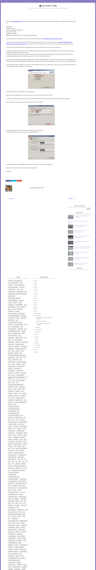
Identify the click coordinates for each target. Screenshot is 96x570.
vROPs (13, 399)
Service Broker (16, 458)
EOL (28, 304)
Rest (30, 456)
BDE (13, 253)
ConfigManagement (17, 355)
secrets (27, 526)
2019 (39, 241)
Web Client (25, 371)
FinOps (18, 436)
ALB (23, 408)
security (25, 231)
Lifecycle (18, 306)
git (23, 340)
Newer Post (14, 209)
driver (14, 340)
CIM (29, 414)
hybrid (14, 386)
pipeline (14, 516)
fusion (18, 382)
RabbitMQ (14, 293)
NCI (29, 447)
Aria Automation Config (19, 267)
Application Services (23, 412)
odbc (28, 511)
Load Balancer (22, 269)
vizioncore (28, 548)
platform (21, 516)
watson (19, 557)
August (41, 276)
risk (18, 526)
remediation (15, 524)
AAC (13, 408)
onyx (13, 513)
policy (27, 516)
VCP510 (23, 463)
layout (21, 502)
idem (24, 500)
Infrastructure (16, 443)
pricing (14, 315)
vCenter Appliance (22, 542)
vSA (26, 544)
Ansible (27, 410)
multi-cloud (15, 313)
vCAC (16, 344)
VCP (13, 297)
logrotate (15, 388)
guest (28, 382)
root (23, 393)
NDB (13, 450)
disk (26, 338)
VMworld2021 (27, 467)
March (41, 287)
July (41, 279)
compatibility (16, 483)
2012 (39, 256)
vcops (13, 548)
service (14, 529)
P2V (21, 329)
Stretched (15, 295)
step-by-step (15, 234)
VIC (29, 236)
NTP (24, 450)
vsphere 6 (14, 555)
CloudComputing (17, 425)
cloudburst (15, 480)
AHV (17, 408)
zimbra (21, 559)
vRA (25, 234)
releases (23, 253)
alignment (25, 333)
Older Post (56, 209)
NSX (29, 269)
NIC (17, 450)
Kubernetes (23, 236)
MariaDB (27, 445)
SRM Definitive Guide (21, 21)
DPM (13, 432)
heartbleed (27, 498)
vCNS (23, 280)
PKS (13, 284)
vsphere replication (18, 275)
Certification (23, 282)
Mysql (21, 447)
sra (17, 395)
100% (22, 406)
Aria (20, 264)
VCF (21, 366)
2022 (39, 234)
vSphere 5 (14, 264)
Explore (14, 434)
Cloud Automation (17, 353)
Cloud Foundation (17, 423)
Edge (13, 329)
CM (13, 417)
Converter (15, 304)
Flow (23, 436)
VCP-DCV (26, 366)
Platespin (27, 452)
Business (21, 414)
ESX (29, 282)
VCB (13, 463)
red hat (14, 522)
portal (14, 393)
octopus (23, 511)
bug (17, 297)
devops (21, 338)
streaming (15, 535)
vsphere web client (24, 555)
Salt (17, 366)
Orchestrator (16, 258)
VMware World (26, 368)
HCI (27, 439)
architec (19, 373)
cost (23, 335)
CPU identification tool (22, 417)
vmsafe (14, 553)
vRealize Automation (18, 242)
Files (13, 436)
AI (19, 408)
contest (22, 310)
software (15, 533)
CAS (13, 327)
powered (20, 518)
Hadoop (14, 269)
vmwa (19, 553)
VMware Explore (16, 467)
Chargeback (15, 251)
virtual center (24, 344)
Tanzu (13, 247)
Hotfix (25, 441)
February (42, 290)
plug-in (20, 342)
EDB (24, 432)
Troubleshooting (25, 295)
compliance (15, 377)
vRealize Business (22, 399)
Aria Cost (14, 349)
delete (22, 485)
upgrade (23, 273)
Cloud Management (17, 260)
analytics (27, 472)
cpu (27, 335)
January (41, 292)
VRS (13, 310)
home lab (18, 500)
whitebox (14, 559)
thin (13, 537)
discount (23, 487)
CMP (17, 327)
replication (24, 524)
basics (14, 335)
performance (16, 273)
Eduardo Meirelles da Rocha (36, 197)
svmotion (14, 397)
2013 (39, 254)
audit (21, 474)
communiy (23, 480)
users (13, 542)
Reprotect (24, 456)
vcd (29, 249)
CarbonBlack (16, 421)
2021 (39, 236)
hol (13, 500)
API (30, 408)
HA (24, 439)
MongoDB (14, 447)
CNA (25, 227)
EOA (24, 304)
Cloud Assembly (24, 327)
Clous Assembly (16, 428)
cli (18, 375)
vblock (22, 546)
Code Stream (26, 428)
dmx (28, 487)
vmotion (14, 346)
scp (27, 393)
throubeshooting (21, 537)
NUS (28, 450)
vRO (29, 273)
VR (16, 284)
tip (13, 344)
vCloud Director (23, 229)
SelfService (15, 308)
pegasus (28, 513)
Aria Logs (22, 289)
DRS (21, 304)
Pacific (27, 275)
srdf (20, 533)
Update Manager (25, 308)
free (13, 382)
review (20, 300)
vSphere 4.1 (15, 249)
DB (29, 430)
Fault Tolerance (26, 434)
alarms (21, 472)
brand (14, 375)
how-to (26, 384)
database (14, 338)
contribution (24, 377)
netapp (22, 509)
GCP (25, 362)
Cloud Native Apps (17, 227)
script (19, 247)
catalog (14, 478)
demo (27, 485)
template (27, 319)
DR (22, 357)
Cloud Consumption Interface (20, 302)
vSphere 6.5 (15, 546)
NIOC (20, 450)
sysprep (20, 319)
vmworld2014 (25, 401)
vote (17, 321)
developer (15, 379)
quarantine (24, 520)
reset (13, 526)
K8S (22, 234)
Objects (14, 452)
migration (23, 388)
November (42, 260)
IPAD (13, 306)
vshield (21, 286)
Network (27, 260)
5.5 (26, 406)
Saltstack (22, 293)
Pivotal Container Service (19, 331)
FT (19, 434)
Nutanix (24, 291)
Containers (23, 249)
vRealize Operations (18, 544)
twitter (17, 190)
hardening (26, 496)
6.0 (29, 406)
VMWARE (14, 225)
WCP (13, 278)
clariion (27, 478)
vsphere (26, 251)
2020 (39, 238)
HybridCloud (21, 364)
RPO (21, 454)
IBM (28, 364)
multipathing (24, 313)
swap (28, 535)
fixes (27, 310)
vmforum (19, 551)
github (23, 382)
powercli (27, 262)
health (28, 340)
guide (13, 384)
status (25, 533)
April (41, 285)
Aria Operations (16, 245)
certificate (15, 262)
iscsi (24, 386)
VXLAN (17, 469)
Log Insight (20, 445)
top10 (23, 247)
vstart (14, 557)
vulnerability (24, 321)
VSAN (17, 310)
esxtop (21, 297)
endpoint (14, 491)
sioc (19, 529)
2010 (39, 297)
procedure (15, 240)
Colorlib (53, 568)
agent (26, 469)
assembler (15, 474)
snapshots (23, 317)
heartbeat (20, 384)
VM (12, 465)
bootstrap (25, 476)
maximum (26, 505)
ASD (13, 410)
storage (14, 319)
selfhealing (15, 317)
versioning (20, 548)
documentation (16, 489)
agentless (15, 472)
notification (15, 511)
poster (14, 518)
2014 (39, 252)
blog (26, 278)
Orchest (20, 452)
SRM (22, 251)
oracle (29, 390)
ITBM (13, 366)
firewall (14, 494)
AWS (28, 346)
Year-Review (19, 271)
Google (14, 364)
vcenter (28, 546)
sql (13, 395)
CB (26, 414)
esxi (25, 271)
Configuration (23, 430)
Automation (15, 236)
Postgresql (15, 454)
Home (10, 1)
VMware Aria (21, 225)
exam (29, 379)
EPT (28, 432)
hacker (20, 496)
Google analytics (17, 439)
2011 (39, 294)
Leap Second (26, 443)
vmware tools (16, 401)
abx (22, 469)
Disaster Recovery (17, 360)
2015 (39, 249)
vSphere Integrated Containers (21, 238)
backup (26, 474)
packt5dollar (20, 513)
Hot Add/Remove (16, 441)
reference (21, 522)
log (26, 297)
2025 (39, 227)
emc (24, 489)
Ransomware (15, 456)
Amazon (21, 410)
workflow (15, 289)
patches (14, 342)
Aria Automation (16, 231)
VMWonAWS (18, 465)
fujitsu (14, 496)
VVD (13, 469)
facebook (12, 190)
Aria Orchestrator (24, 349)
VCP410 (17, 463)
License (20, 256)
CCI (24, 300)
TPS (20, 333)
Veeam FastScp (16, 371)
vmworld (14, 282)
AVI (16, 410)
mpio (28, 388)
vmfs (24, 551)
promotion (21, 315)
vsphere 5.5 (24, 404)
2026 (39, 225)
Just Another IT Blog (24, 568)
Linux (13, 445)
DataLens (18, 432)
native (14, 390)
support (26, 342)
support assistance (24, 395)
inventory (15, 502)
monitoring (15, 509)
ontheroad (25, 258)
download (23, 379)
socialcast (24, 531)
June (41, 281)
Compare (14, 430)
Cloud (17, 253)
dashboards (15, 485)
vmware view (22, 346)
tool (20, 397)
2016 (39, 247)
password (15, 286)
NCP (24, 306)
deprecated (15, 487)
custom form (25, 483)
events (19, 340)
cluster (22, 375)
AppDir (14, 412)
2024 (39, 230)
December (42, 258)
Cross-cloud (15, 357)
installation (22, 284)
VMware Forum (16, 368)
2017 (39, 245)
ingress (19, 386)
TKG (13, 271)
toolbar (14, 540)
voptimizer (25, 553)
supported (22, 535)
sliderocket (15, 531)
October (42, 272)
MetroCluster (16, 291)
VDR (27, 463)
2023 (39, 232)
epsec (20, 491)
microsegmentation (17, 507)
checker (21, 478)
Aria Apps (14, 414)
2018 (39, 243)
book (18, 335)
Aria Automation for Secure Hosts (20, 324)
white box (26, 557)
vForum (25, 397)
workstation (15, 406)
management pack (17, 505)
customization (16, 280)
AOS (27, 408)
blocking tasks (16, 476)
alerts (14, 373)
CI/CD (18, 351)
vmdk (13, 551)
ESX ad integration (17, 362)
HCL (17, 329)
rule (22, 526)
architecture (20, 278)
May (41, 283)
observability (21, 390)
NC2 (25, 447)
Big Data (14, 256)
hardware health (17, 498)
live (26, 502)
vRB (13, 321)
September (42, 274)
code (28, 375)
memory (14, 300)
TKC (27, 458)
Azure (13, 351)
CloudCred (26, 425)
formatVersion (23, 494)
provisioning (15, 520)
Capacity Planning (17, 419)
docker (25, 245)
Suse (23, 458)
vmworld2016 (16, 404)
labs (28, 386)
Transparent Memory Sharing (20, 461)
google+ (23, 190)
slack (23, 529)
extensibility (27, 491)
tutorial (21, 540)
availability (27, 373)
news (21, 262)
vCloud (14, 229)
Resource (14, 333)
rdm (19, 393)
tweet (27, 540)
